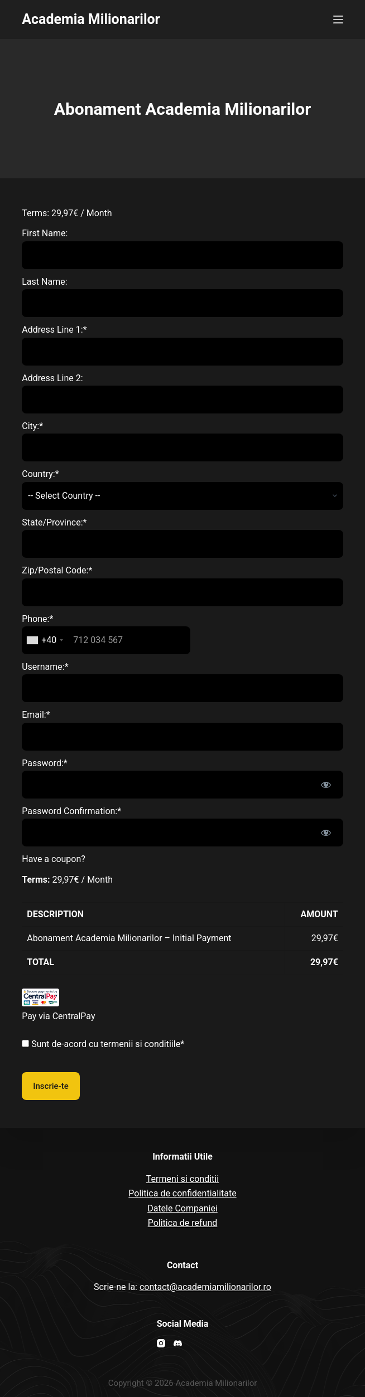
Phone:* (37, 619)
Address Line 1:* (54, 329)
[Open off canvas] (338, 19)
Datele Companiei (182, 1208)
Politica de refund (183, 1223)
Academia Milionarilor (91, 19)
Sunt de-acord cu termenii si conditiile (105, 1044)
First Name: (45, 233)
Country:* (40, 474)
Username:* (45, 666)
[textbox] (106, 640)
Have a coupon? (53, 859)
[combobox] (44, 640)
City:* (32, 426)
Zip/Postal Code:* (57, 570)
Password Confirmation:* (71, 811)
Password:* (44, 763)
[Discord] (178, 1343)
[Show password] (326, 785)
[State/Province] (182, 544)
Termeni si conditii (182, 1179)
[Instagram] (161, 1343)
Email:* (36, 714)
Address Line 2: (52, 378)
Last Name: (44, 281)
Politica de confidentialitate (182, 1193)
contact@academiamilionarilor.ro (205, 1287)
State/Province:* (54, 522)
